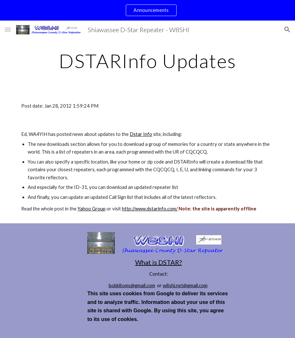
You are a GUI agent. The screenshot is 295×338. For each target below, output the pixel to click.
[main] (147, 61)
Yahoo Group (92, 208)
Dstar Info (141, 134)
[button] (7, 29)
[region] (147, 10)
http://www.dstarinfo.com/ (150, 208)
